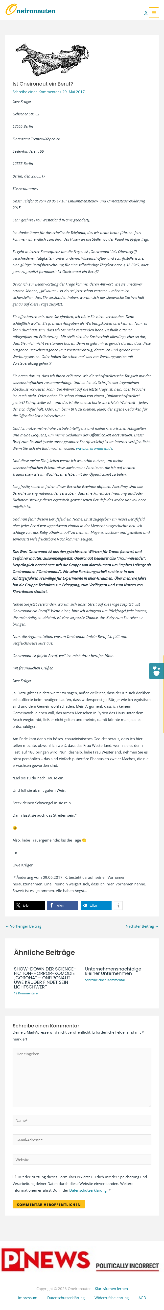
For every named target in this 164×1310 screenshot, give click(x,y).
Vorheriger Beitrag (23, 926)
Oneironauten (30, 11)
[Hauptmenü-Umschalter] (154, 12)
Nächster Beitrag (142, 926)
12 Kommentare (26, 993)
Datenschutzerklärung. (88, 1190)
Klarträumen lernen (111, 1288)
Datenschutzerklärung (66, 1297)
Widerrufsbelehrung (111, 1297)
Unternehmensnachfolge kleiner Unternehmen (113, 971)
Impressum (27, 1297)
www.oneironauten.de (94, 448)
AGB (142, 1297)
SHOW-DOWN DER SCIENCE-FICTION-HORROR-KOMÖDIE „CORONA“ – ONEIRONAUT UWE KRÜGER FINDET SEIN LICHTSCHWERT (45, 978)
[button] (29, 905)
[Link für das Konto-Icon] (146, 12)
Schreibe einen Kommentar (36, 91)
